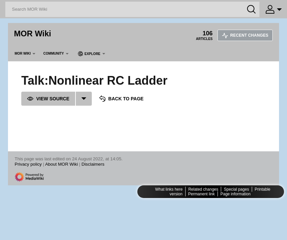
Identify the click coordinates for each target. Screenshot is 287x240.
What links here (169, 189)
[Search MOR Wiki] (132, 9)
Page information (235, 194)
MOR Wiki (32, 33)
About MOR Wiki (61, 164)
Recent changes (245, 35)
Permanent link (201, 194)
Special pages (236, 189)
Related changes (203, 189)
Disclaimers (92, 164)
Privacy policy (28, 164)
